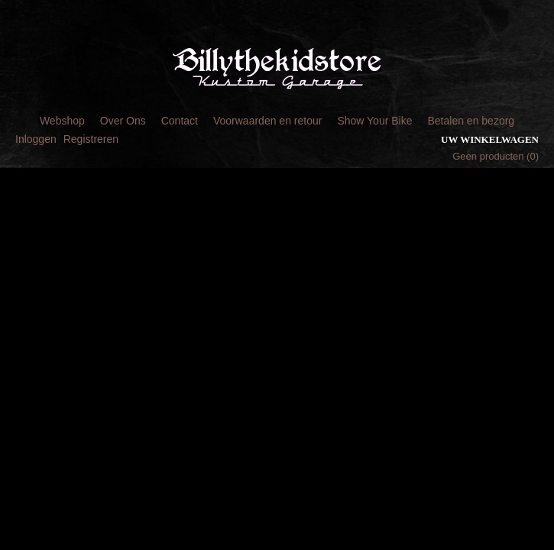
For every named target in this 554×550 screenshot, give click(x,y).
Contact (179, 121)
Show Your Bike (374, 121)
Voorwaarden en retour (267, 121)
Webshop (62, 121)
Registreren (90, 139)
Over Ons (123, 121)
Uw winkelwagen (490, 139)
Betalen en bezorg (470, 121)
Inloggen (36, 139)
